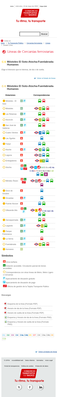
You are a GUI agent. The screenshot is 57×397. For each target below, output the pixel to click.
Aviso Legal (48, 360)
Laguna (9, 155)
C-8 (38, 171)
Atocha (8, 167)
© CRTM (7, 360)
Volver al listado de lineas (46, 78)
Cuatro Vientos (12, 133)
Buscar (44, 34)
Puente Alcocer (12, 204)
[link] (47, 352)
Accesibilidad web (17, 360)
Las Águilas (10, 138)
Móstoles (9, 108)
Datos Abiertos (29, 360)
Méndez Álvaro (12, 181)
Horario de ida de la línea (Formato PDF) (24, 308)
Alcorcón (9, 120)
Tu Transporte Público (15, 43)
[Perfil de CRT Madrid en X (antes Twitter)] (18, 385)
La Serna (9, 239)
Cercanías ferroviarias (34, 43)
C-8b (47, 171)
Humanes (10, 249)
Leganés (9, 226)
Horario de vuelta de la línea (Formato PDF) (26, 313)
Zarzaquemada (12, 220)
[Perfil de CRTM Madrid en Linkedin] (40, 385)
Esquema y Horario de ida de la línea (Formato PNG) (30, 317)
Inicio (11, 6)
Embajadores (11, 161)
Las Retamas (11, 114)
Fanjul (8, 144)
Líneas (47, 43)
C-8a (43, 171)
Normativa (40, 360)
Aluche (8, 150)
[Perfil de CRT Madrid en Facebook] (29, 385)
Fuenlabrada (11, 244)
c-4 (48, 167)
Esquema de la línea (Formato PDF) (22, 304)
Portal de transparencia (11, 366)
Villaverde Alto (11, 210)
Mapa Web (43, 6)
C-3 (45, 167)
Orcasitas (9, 198)
